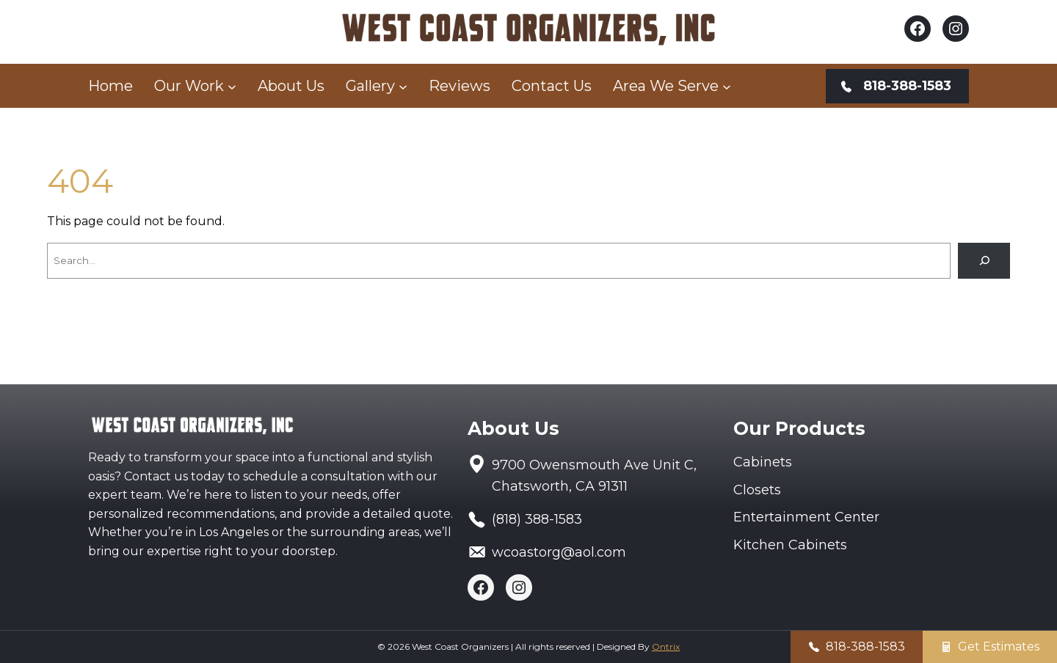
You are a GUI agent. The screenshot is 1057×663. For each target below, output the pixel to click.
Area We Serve (666, 86)
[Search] (984, 261)
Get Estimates (998, 646)
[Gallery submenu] (403, 85)
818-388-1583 (865, 646)
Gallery (370, 86)
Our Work (189, 86)
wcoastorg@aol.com (559, 552)
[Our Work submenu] (232, 85)
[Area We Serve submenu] (726, 85)
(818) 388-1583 (537, 519)
